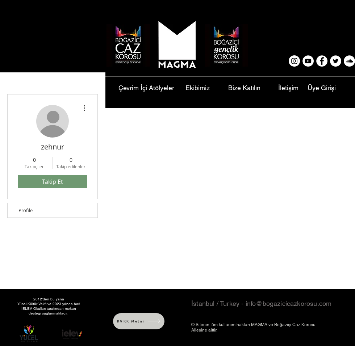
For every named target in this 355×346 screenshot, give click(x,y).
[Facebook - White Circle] (321, 61)
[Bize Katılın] (244, 88)
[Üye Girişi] (321, 88)
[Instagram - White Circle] (294, 61)
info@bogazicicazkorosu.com (289, 303)
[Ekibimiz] (197, 88)
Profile (25, 210)
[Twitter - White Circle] (335, 61)
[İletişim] (288, 88)
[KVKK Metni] (138, 321)
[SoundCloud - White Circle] (349, 61)
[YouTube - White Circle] (308, 61)
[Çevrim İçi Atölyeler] (146, 88)
